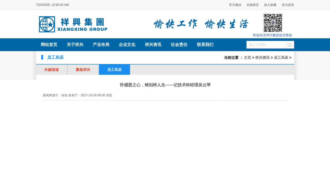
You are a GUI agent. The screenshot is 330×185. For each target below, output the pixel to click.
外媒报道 (51, 70)
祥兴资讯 (153, 44)
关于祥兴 (75, 44)
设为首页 (288, 5)
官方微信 (235, 5)
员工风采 (281, 57)
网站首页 (49, 44)
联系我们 (205, 44)
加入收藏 (270, 5)
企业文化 (127, 44)
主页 (247, 57)
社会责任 (179, 44)
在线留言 (252, 5)
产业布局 (101, 44)
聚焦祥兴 (83, 70)
